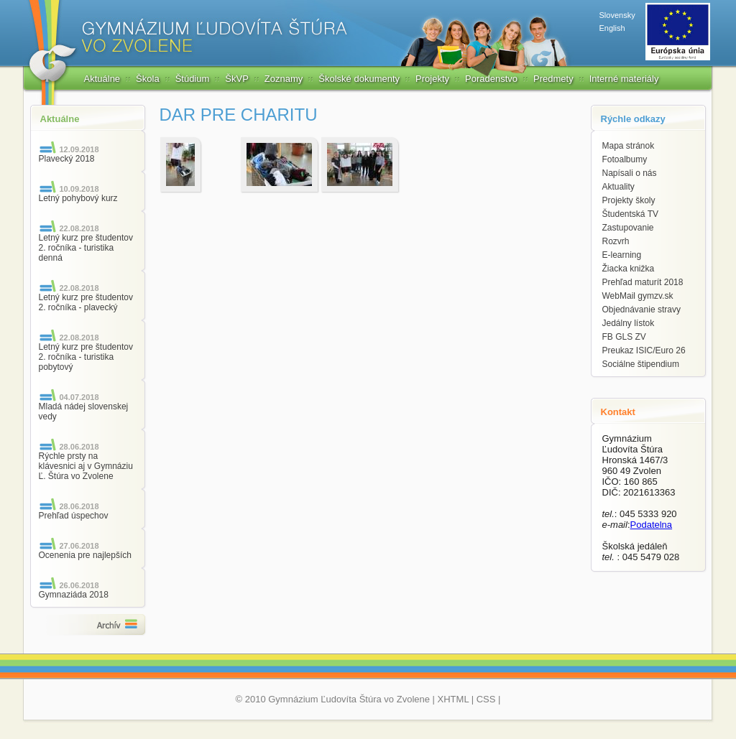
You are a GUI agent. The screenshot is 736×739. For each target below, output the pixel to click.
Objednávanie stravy (641, 310)
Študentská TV (630, 214)
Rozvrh (616, 241)
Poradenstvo (491, 78)
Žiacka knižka (628, 269)
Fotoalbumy (625, 159)
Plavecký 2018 (67, 159)
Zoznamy (283, 78)
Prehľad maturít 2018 (643, 282)
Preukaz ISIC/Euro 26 (644, 350)
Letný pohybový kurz (78, 198)
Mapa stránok (628, 146)
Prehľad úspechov (74, 516)
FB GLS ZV (624, 337)
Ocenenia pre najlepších (85, 555)
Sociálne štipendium (640, 364)
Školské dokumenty (359, 78)
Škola (148, 78)
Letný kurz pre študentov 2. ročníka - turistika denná (86, 248)
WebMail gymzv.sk (637, 296)
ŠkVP (237, 78)
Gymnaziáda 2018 (74, 595)
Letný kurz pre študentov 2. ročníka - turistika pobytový (86, 357)
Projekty (432, 78)
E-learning (622, 255)
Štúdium (192, 78)
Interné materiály (624, 78)
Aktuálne (102, 78)
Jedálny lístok (628, 323)
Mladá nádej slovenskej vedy (84, 411)
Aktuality (618, 187)
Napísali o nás (629, 173)
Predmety (553, 78)
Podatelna (651, 524)
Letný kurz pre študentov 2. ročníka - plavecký (86, 302)
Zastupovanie (628, 228)
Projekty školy (629, 200)
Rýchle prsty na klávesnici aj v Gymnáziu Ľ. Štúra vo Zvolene (86, 466)
